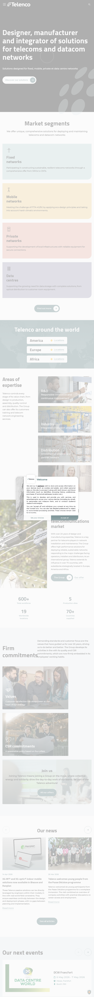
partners (41, 486)
